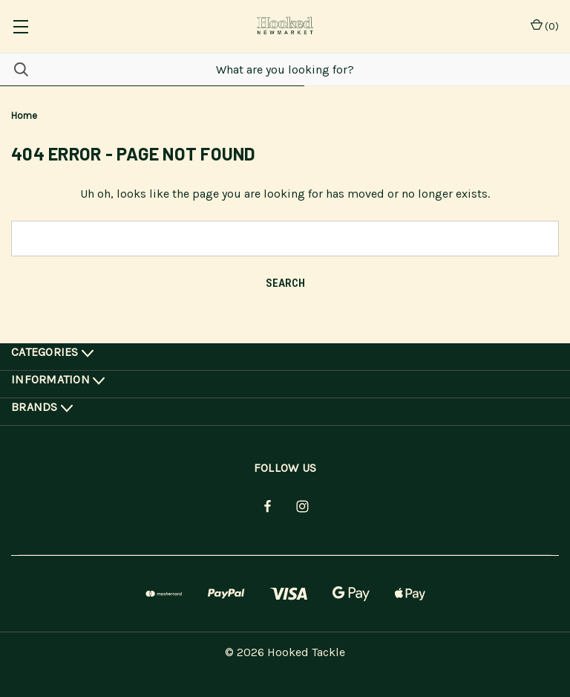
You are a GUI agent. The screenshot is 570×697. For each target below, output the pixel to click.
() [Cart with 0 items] (545, 26)
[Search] (14, 69)
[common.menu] (20, 26)
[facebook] (267, 506)
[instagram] (302, 506)
